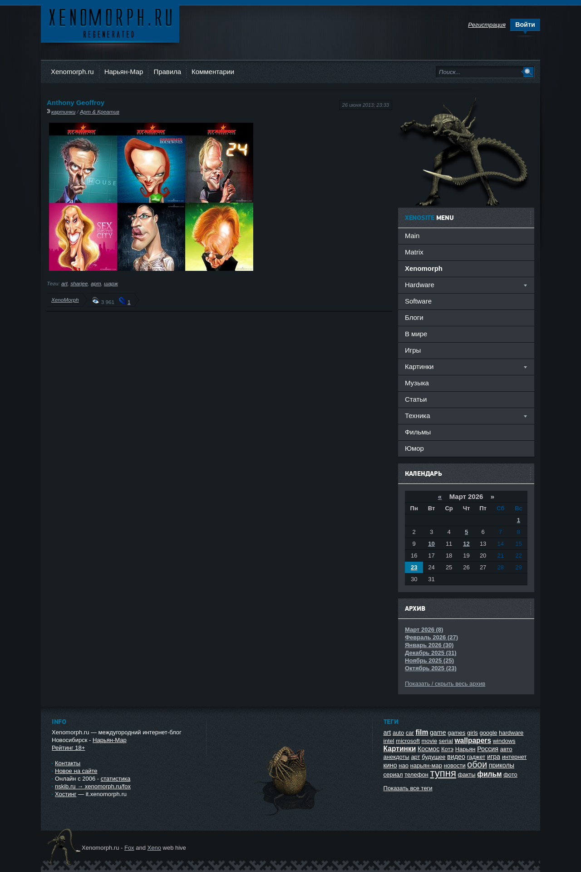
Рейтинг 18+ (68, 747)
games (456, 732)
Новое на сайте (76, 770)
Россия (487, 748)
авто (506, 749)
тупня (443, 773)
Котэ (447, 749)
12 (466, 543)
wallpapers (472, 740)
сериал (393, 774)
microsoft (408, 740)
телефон (416, 774)
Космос (428, 748)
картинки (63, 112)
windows (504, 740)
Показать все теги (408, 788)
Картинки (400, 748)
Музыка (417, 383)
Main (412, 235)
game (438, 732)
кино (390, 765)
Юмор (414, 448)
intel (389, 740)
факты (467, 774)
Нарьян (465, 749)
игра (493, 756)
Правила (167, 71)
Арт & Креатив (99, 112)
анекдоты (396, 756)
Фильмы (418, 432)
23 (414, 567)
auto (398, 732)
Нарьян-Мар (123, 71)
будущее (433, 756)
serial (446, 740)
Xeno (154, 847)
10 (431, 543)
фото (510, 774)
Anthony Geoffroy (75, 102)
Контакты (67, 763)
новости (455, 765)
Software (418, 301)
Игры (413, 350)
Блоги (414, 317)
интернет (514, 756)
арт (96, 283)
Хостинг (65, 794)
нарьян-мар (426, 765)
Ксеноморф (110, 22)
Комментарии (213, 71)
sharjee (79, 283)
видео (456, 756)
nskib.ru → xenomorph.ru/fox (93, 786)
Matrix (414, 252)
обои (477, 764)
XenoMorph (65, 300)
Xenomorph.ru (72, 71)
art (64, 283)
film (422, 732)
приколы (501, 765)
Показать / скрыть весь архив (445, 683)
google (488, 732)
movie (429, 740)
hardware (511, 732)
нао (404, 765)
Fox (129, 847)
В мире (416, 334)
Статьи (416, 399)
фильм (489, 774)
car (410, 732)
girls (472, 732)
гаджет (476, 756)
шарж (111, 283)
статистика (115, 778)
